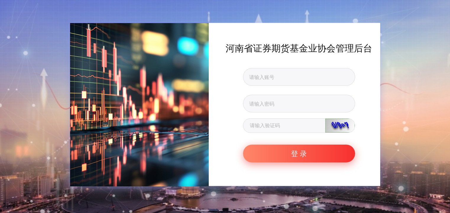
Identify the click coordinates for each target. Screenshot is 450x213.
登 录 (299, 153)
